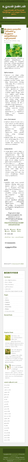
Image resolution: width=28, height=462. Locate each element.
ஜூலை (5, 394)
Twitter (19, 229)
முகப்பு (12, 237)
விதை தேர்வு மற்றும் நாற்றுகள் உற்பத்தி (13, 291)
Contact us (7, 302)
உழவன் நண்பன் (14, 6)
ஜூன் (5, 397)
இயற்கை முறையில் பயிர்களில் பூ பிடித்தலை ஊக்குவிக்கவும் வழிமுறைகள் (12, 33)
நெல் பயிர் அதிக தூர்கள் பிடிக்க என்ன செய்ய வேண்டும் (16, 351)
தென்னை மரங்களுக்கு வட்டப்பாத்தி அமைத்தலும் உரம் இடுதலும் (17, 367)
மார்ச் (5, 404)
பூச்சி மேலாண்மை (9, 286)
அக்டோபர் (6, 390)
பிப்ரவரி (6, 385)
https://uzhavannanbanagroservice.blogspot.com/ (13, 459)
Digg (19, 231)
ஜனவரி (6, 406)
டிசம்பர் (5, 387)
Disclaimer (7, 304)
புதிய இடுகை (8, 237)
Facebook (12, 229)
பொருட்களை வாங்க (9, 311)
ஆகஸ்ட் (6, 392)
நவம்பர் (6, 411)
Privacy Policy (8, 306)
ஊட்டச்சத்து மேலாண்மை (10, 280)
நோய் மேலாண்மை (9, 284)
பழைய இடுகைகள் (19, 237)
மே (5, 399)
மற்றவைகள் (8, 289)
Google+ (7, 231)
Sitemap (7, 309)
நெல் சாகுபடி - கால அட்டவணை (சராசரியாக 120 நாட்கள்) (16, 337)
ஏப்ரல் (5, 401)
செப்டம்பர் (6, 416)
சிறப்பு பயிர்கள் (8, 282)
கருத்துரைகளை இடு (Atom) (18, 263)
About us (7, 300)
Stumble (13, 231)
